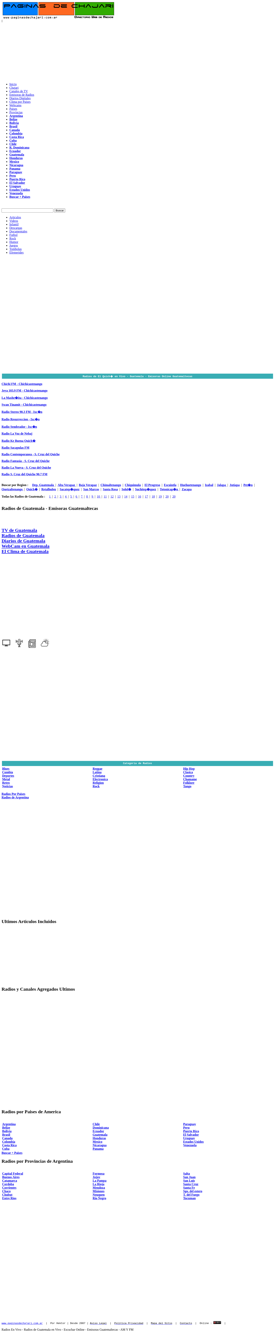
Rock (12, 238)
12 (112, 496)
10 (99, 496)
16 (139, 496)
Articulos (15, 217)
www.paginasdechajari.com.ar (22, 1323)
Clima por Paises (19, 101)
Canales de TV (18, 91)
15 (132, 496)
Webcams (15, 105)
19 (160, 496)
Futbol (13, 235)
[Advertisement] (137, 52)
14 (125, 496)
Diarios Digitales (20, 98)
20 (167, 496)
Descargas (15, 228)
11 (105, 496)
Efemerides (16, 252)
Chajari (14, 87)
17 (146, 496)
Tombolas (15, 249)
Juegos (13, 245)
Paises (13, 108)
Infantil (14, 224)
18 (153, 496)
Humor (13, 242)
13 (119, 496)
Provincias (16, 112)
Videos (13, 220)
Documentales (18, 231)
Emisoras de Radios (21, 94)
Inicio (13, 84)
